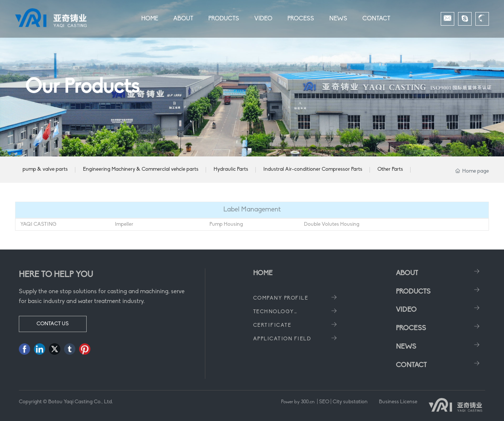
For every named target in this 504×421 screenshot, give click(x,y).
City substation (350, 402)
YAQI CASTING (38, 224)
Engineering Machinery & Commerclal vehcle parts (141, 169)
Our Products (82, 88)
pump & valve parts (45, 169)
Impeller (124, 224)
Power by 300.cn (298, 402)
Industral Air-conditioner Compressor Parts (312, 169)
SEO (324, 402)
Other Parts (390, 169)
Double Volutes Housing (331, 224)
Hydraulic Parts (231, 169)
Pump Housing (226, 224)
